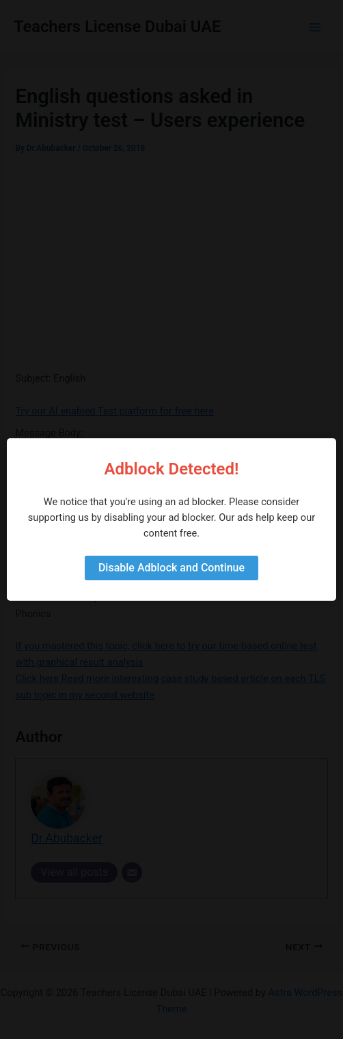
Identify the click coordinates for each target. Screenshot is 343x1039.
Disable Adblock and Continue (171, 567)
